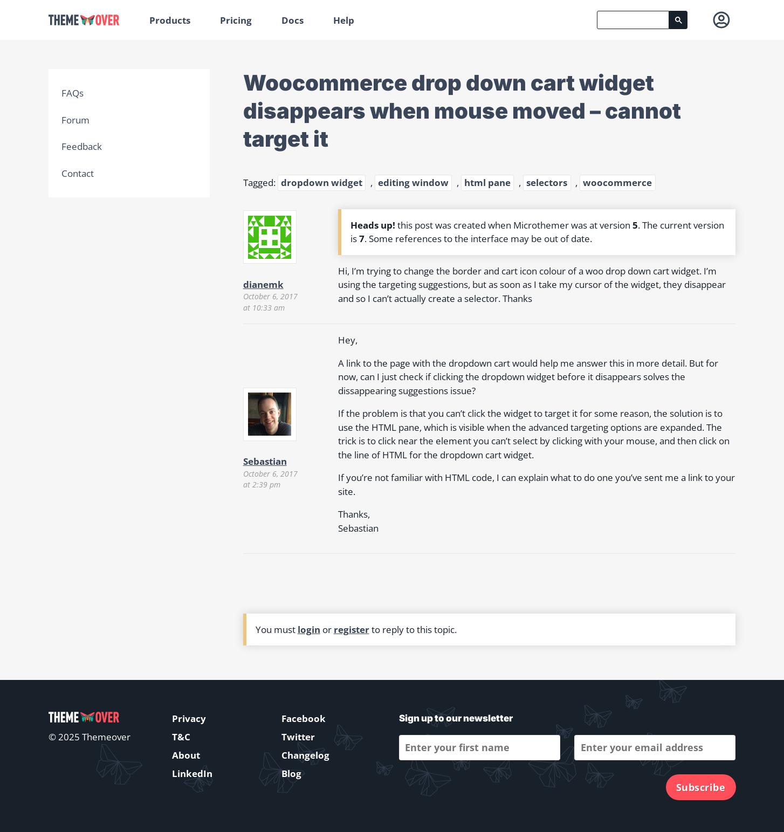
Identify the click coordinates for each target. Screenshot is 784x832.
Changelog (305, 755)
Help (343, 20)
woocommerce (617, 182)
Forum (75, 120)
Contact (77, 173)
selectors (546, 182)
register (351, 629)
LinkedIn (192, 773)
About (186, 755)
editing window (413, 182)
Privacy (189, 718)
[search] (633, 20)
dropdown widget (321, 182)
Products (169, 20)
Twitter (298, 737)
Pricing (236, 20)
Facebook (303, 718)
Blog (291, 773)
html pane (487, 182)
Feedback (81, 146)
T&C (181, 737)
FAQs (72, 93)
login (309, 629)
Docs (292, 20)
